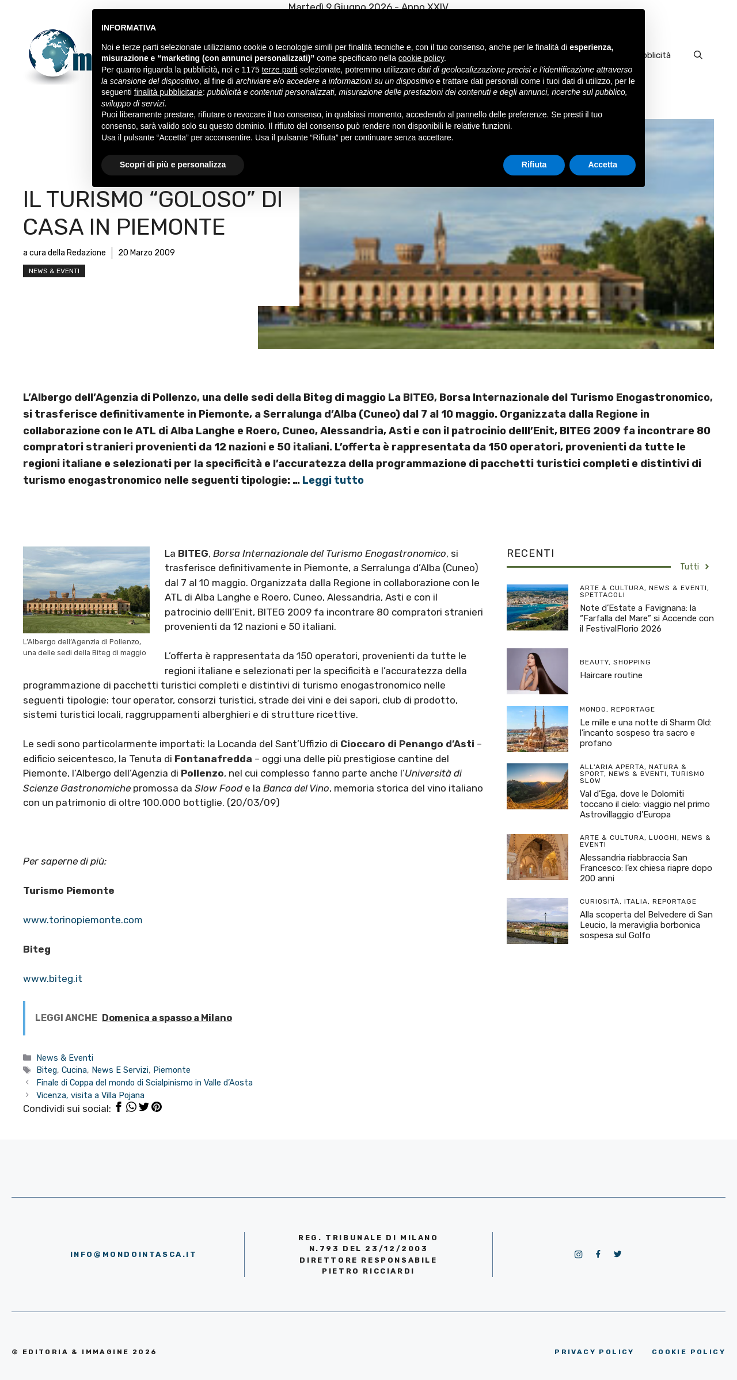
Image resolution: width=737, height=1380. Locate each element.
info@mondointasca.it (133, 1254)
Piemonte (172, 1070)
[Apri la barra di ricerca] (698, 55)
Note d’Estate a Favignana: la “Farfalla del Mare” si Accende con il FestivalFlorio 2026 (647, 618)
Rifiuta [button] (534, 164)
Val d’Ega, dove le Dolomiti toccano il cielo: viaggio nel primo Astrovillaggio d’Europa (645, 804)
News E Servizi (120, 1070)
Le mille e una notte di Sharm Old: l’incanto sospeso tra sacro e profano (646, 732)
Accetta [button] (602, 164)
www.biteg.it (52, 978)
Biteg (46, 1070)
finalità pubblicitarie (168, 92)
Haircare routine (611, 675)
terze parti (280, 69)
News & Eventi (54, 271)
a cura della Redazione (64, 253)
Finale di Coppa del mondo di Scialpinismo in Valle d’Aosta (144, 1082)
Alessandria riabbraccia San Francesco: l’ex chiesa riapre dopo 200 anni (646, 868)
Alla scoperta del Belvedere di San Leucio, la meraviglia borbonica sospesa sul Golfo (646, 925)
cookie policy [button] (421, 58)
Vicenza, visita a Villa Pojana (90, 1095)
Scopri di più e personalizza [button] (173, 164)
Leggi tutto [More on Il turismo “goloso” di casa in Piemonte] (333, 480)
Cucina (74, 1070)
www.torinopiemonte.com (83, 920)
